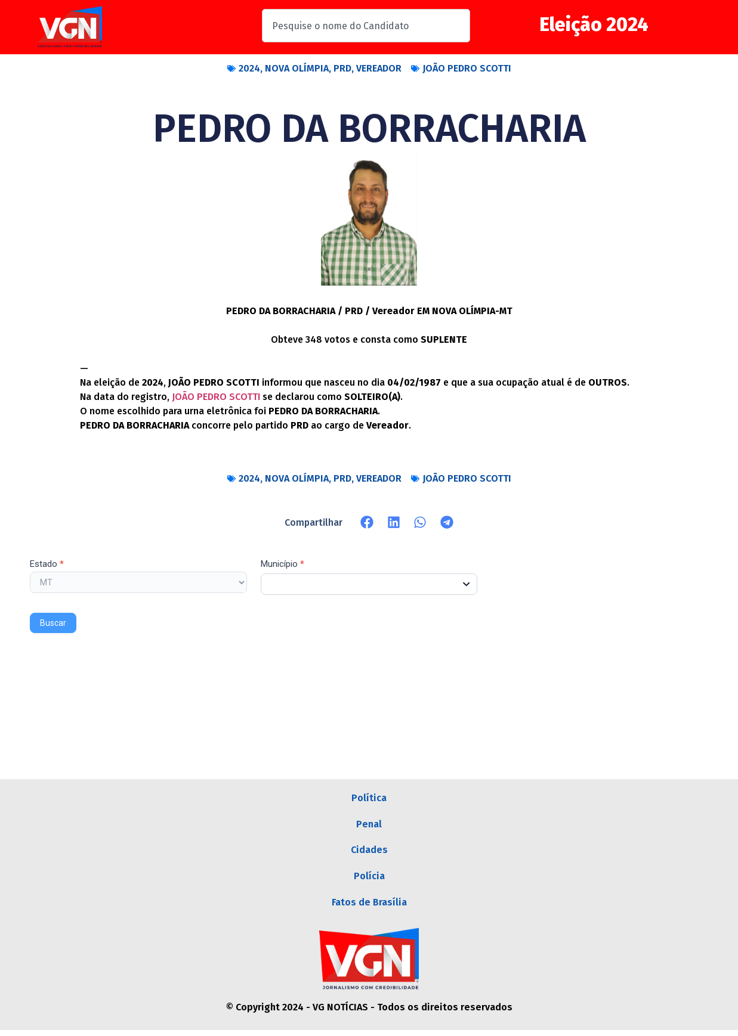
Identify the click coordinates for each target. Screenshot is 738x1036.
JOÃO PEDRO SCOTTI (466, 68)
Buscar (53, 623)
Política (369, 798)
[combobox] (366, 25)
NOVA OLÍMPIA (297, 68)
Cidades (369, 853)
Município (282, 564)
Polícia (369, 880)
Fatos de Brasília (369, 908)
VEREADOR (379, 68)
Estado (47, 564)
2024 (249, 68)
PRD (342, 68)
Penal (369, 826)
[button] (367, 522)
